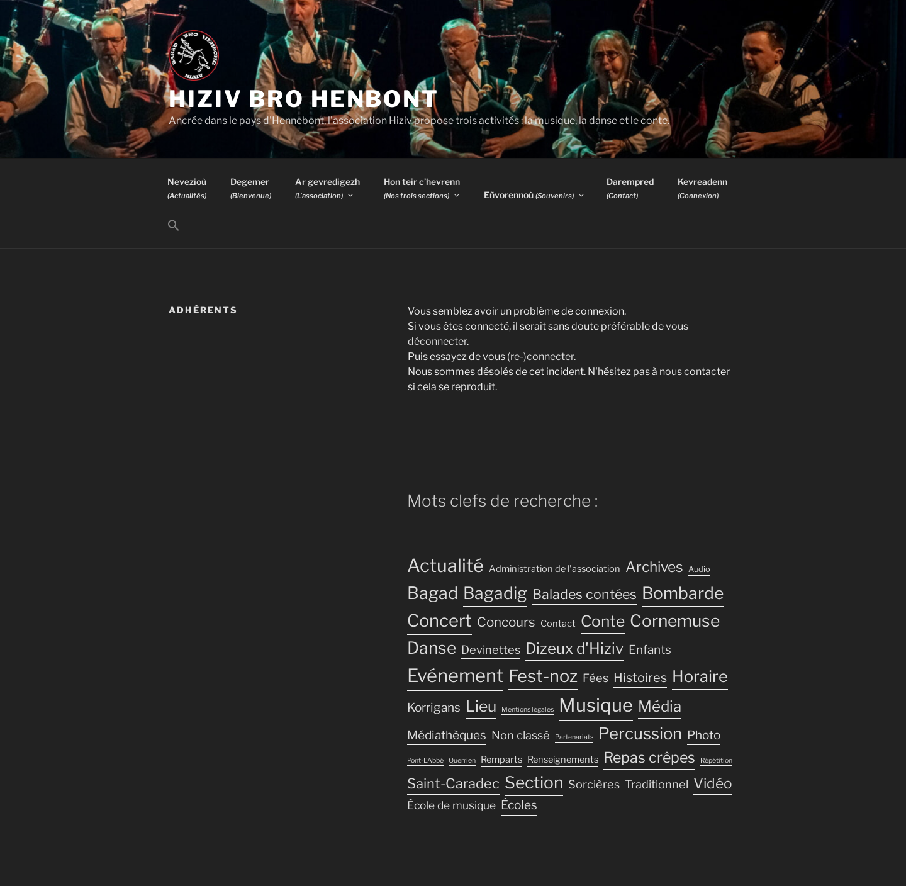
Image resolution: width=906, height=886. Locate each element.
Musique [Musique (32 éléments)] (596, 705)
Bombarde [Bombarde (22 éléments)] (683, 593)
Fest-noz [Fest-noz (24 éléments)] (543, 676)
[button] (173, 226)
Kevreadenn (702, 188)
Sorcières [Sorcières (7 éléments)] (594, 784)
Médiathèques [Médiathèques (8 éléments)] (446, 735)
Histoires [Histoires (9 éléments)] (640, 677)
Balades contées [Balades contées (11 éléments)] (584, 594)
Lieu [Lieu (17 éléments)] (481, 706)
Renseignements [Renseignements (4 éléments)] (562, 759)
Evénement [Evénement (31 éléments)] (455, 675)
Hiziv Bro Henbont (304, 99)
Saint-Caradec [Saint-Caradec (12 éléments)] (453, 783)
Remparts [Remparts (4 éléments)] (501, 759)
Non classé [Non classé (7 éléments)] (520, 735)
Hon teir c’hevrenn (422, 188)
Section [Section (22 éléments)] (534, 782)
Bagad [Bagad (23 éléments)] (432, 593)
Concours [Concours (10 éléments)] (506, 622)
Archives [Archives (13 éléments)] (654, 567)
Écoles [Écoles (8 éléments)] (519, 805)
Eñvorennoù (535, 194)
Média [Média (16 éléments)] (659, 706)
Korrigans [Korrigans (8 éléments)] (434, 707)
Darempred (630, 188)
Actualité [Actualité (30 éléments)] (445, 565)
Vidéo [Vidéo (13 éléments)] (712, 783)
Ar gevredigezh (327, 188)
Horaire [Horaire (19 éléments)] (700, 676)
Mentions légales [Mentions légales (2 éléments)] (527, 709)
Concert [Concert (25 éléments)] (439, 620)
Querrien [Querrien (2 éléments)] (462, 760)
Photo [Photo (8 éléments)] (703, 735)
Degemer (250, 188)
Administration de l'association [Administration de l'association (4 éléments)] (554, 569)
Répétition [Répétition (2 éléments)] (716, 760)
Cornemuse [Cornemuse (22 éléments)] (675, 620)
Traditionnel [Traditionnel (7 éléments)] (656, 784)
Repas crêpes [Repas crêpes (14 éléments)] (649, 757)
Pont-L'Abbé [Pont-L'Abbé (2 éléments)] (425, 760)
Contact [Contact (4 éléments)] (558, 623)
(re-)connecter (540, 356)
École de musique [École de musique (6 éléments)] (451, 805)
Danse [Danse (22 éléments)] (431, 647)
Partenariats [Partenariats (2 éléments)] (574, 737)
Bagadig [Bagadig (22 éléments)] (495, 593)
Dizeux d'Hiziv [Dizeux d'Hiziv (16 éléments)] (574, 648)
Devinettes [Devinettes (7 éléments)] (490, 649)
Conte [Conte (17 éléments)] (603, 621)
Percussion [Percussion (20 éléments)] (640, 733)
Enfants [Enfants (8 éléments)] (650, 649)
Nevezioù (186, 188)
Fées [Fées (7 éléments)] (595, 678)
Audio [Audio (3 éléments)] (699, 569)
